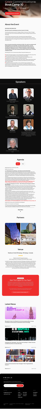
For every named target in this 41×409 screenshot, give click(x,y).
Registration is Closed (12, 13)
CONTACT (25, 395)
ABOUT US (20, 394)
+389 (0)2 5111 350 (7, 394)
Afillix (4, 404)
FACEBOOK (35, 392)
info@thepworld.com (8, 392)
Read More (20, 211)
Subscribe (20, 385)
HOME (19, 392)
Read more (7, 326)
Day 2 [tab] (23, 163)
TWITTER (34, 394)
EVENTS (19, 395)
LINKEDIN (35, 395)
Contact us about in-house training (20, 292)
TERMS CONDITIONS (29, 404)
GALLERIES (25, 394)
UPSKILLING (20, 397)
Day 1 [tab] (18, 163)
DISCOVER (25, 392)
